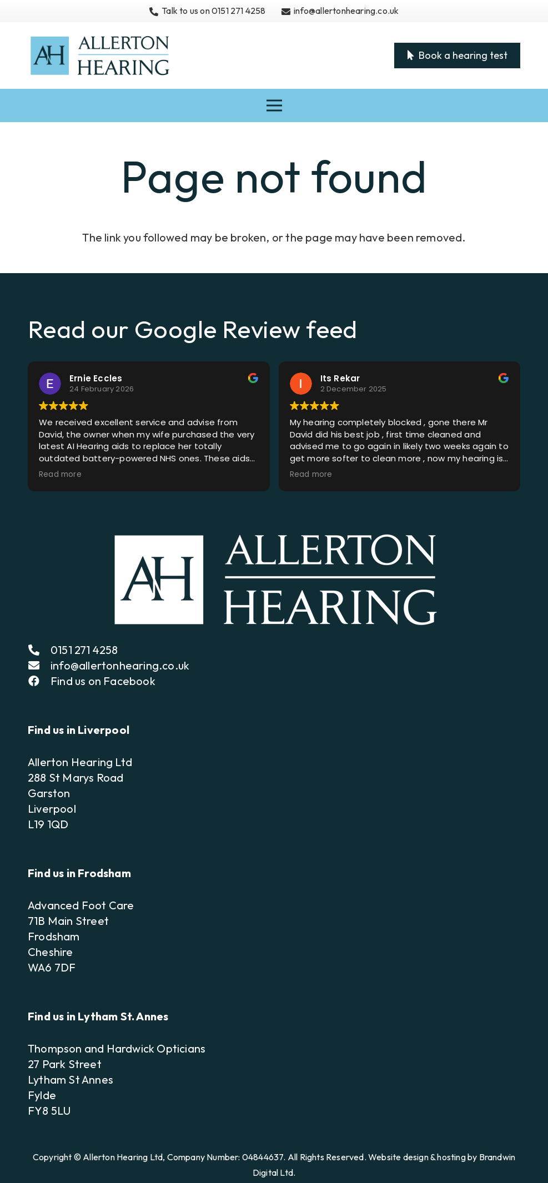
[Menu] (274, 105)
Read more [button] (60, 475)
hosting (451, 1156)
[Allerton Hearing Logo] (99, 55)
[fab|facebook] (39, 681)
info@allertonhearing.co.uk (120, 665)
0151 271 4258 (84, 650)
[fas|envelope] (39, 665)
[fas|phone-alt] (39, 650)
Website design (398, 1156)
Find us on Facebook (103, 681)
